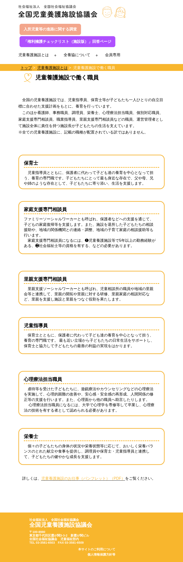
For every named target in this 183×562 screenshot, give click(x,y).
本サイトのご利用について (96, 549)
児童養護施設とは (33, 55)
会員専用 (112, 55)
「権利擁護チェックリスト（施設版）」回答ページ (67, 41)
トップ (26, 68)
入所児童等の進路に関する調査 (50, 29)
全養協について (77, 55)
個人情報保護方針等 (101, 554)
